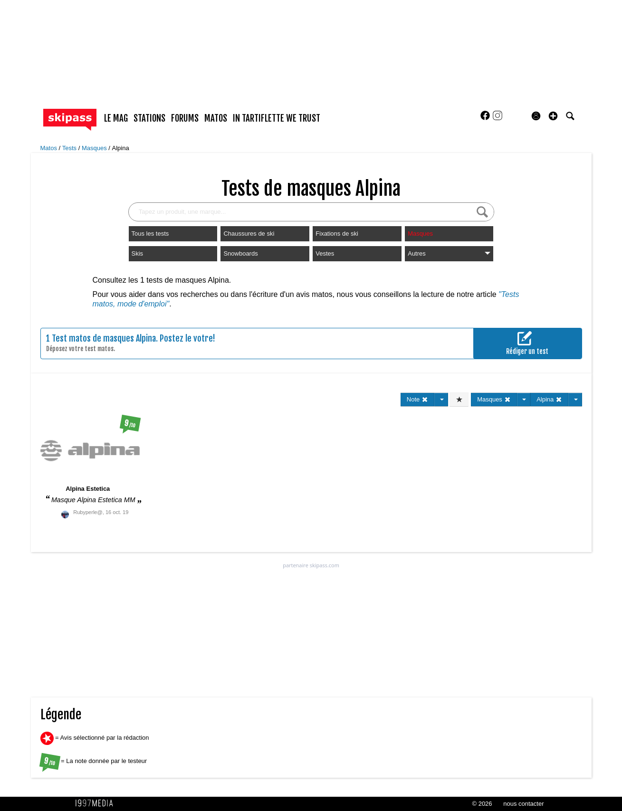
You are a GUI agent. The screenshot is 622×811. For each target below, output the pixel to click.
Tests (70, 148)
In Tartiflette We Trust (276, 118)
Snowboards (240, 253)
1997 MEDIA (97, 803)
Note (417, 399)
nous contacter (523, 803)
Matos (49, 148)
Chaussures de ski (248, 233)
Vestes (325, 253)
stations (149, 118)
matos (215, 118)
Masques (95, 148)
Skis (138, 253)
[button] (553, 116)
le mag (116, 118)
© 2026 (482, 803)
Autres (449, 253)
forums (185, 118)
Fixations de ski (337, 233)
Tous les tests (150, 233)
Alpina (120, 148)
